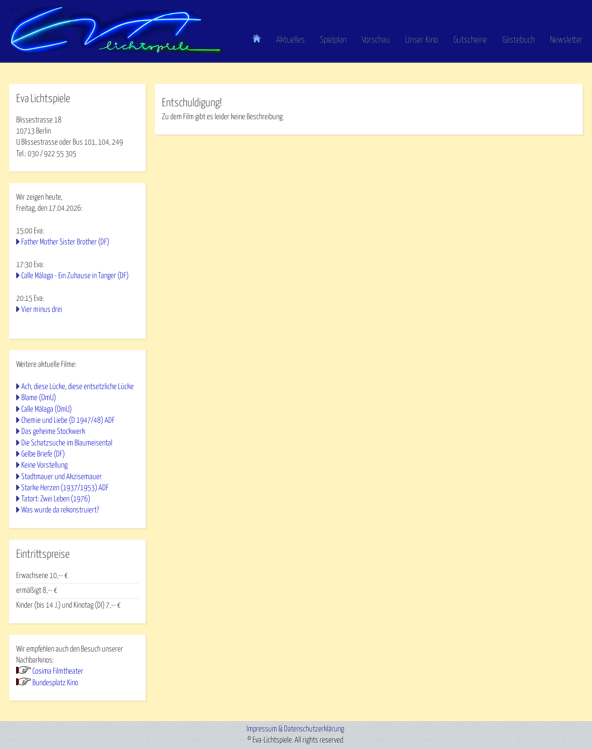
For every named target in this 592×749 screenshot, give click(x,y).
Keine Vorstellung (44, 465)
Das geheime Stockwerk (53, 432)
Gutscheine (470, 40)
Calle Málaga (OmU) (46, 410)
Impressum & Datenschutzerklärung (295, 729)
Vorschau (376, 40)
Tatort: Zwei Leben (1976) (55, 499)
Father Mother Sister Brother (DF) (65, 242)
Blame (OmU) (38, 398)
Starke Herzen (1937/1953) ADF (65, 488)
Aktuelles (290, 40)
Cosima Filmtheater (57, 672)
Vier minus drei (41, 310)
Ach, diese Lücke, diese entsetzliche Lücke (77, 387)
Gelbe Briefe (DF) (43, 454)
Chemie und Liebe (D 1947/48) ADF (68, 421)
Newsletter (566, 40)
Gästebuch (518, 40)
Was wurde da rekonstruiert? (60, 510)
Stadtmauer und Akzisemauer (61, 477)
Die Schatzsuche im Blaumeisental (66, 443)
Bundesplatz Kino (55, 683)
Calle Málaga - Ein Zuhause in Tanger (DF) (75, 276)
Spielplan (333, 40)
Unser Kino (421, 40)
